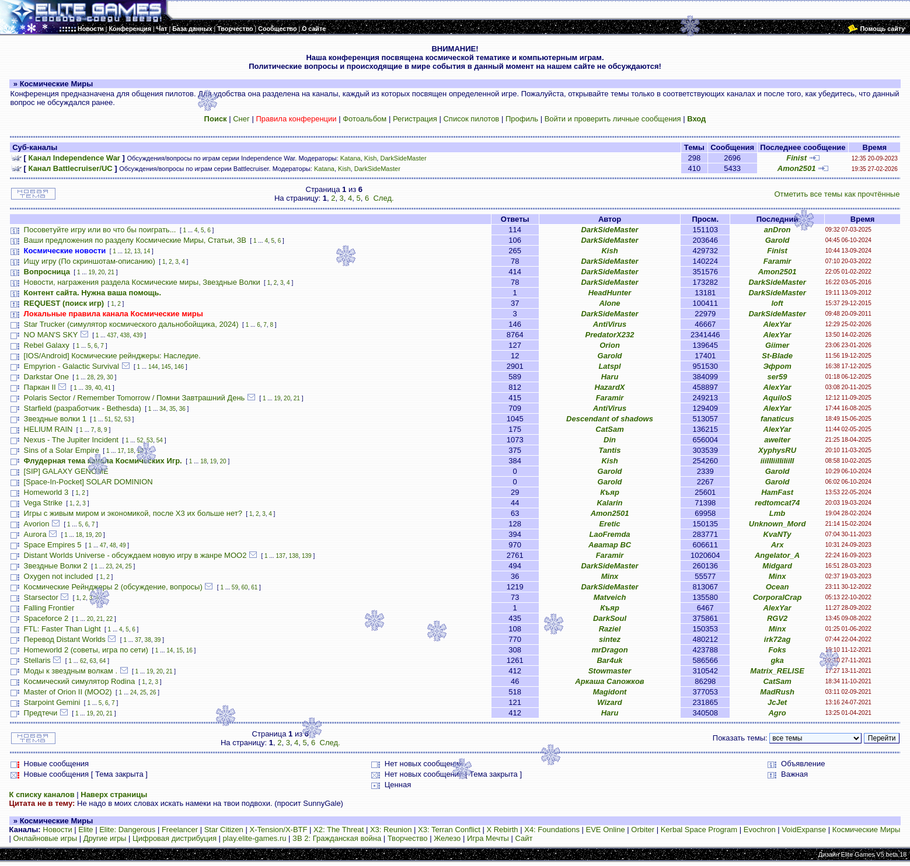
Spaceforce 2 (46, 618)
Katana (350, 158)
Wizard (609, 702)
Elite (85, 829)
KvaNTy (777, 534)
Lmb (777, 513)
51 (107, 419)
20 (101, 272)
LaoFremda (609, 534)
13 (137, 251)
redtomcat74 (777, 502)
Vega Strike (43, 502)
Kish (370, 158)
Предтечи (41, 712)
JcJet (777, 702)
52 (117, 419)
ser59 (777, 376)
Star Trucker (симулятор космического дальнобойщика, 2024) (131, 324)
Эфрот (777, 366)
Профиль (521, 118)
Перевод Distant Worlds (65, 639)
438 (125, 335)
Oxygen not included (58, 576)
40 (98, 388)
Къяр (609, 492)
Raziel (610, 628)
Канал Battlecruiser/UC (71, 168)
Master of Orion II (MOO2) (68, 691)
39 (88, 388)
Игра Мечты (488, 838)
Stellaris (37, 660)
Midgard (777, 565)
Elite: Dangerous (127, 829)
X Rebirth (502, 829)
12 (127, 251)
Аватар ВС (609, 544)
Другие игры (105, 838)
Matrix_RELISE (777, 670)
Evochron (760, 829)
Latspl (609, 366)
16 (189, 650)
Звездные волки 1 (55, 418)
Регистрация (415, 118)
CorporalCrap (777, 597)
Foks (777, 649)
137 (280, 556)
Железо (447, 838)
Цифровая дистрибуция (175, 838)
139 (307, 556)
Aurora (35, 534)
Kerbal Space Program (699, 829)
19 (91, 272)
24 (119, 566)
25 (128, 566)
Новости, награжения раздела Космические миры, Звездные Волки (142, 282)
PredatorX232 (609, 334)
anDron (777, 229)
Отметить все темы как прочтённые (836, 194)
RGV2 (777, 618)
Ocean (777, 586)
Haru (610, 376)
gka (776, 660)
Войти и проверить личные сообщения (613, 118)
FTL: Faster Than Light (62, 628)
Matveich (610, 597)
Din (610, 439)
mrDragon (609, 649)
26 (152, 692)
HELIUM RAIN (48, 429)
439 (138, 335)
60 (245, 587)
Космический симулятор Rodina (79, 681)
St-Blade (777, 355)
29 (100, 377)
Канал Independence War (74, 157)
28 (90, 377)
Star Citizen (223, 829)
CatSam (609, 429)
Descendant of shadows (609, 418)
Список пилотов (471, 118)
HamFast (777, 492)
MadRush (777, 691)
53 (127, 419)
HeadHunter (610, 292)
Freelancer (180, 829)
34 (162, 409)
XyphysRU (777, 450)
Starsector (41, 597)
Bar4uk (609, 660)
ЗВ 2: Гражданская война (336, 838)
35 (172, 409)
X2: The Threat (338, 829)
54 (159, 440)
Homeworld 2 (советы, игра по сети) (86, 649)
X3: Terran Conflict (449, 829)
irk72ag (777, 639)
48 (113, 545)
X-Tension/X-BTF (278, 829)
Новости (57, 829)
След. (383, 198)
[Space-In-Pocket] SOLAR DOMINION (88, 481)
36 (182, 409)
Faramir (777, 261)
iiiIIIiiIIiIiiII (777, 460)
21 (111, 272)
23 (109, 566)
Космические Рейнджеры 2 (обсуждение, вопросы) (113, 586)
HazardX (610, 387)
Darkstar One (46, 376)
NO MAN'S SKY (51, 334)
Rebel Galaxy (46, 345)
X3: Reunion (391, 829)
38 (148, 640)
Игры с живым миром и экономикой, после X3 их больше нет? (133, 513)
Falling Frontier (49, 607)
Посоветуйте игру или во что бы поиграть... (100, 229)
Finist (796, 157)
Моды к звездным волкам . (70, 670)
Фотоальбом (364, 118)
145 (166, 367)
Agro (777, 712)
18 (130, 451)
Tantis (610, 450)
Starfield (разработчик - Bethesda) (82, 408)
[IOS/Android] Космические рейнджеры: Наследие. (112, 355)
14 (147, 251)
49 (122, 545)
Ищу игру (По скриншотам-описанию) (89, 261)
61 (254, 587)
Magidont (610, 691)
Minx (610, 576)
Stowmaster (610, 670)
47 (103, 545)
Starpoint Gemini (52, 702)
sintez (609, 639)
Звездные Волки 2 (56, 565)
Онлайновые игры (45, 838)
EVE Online (605, 829)
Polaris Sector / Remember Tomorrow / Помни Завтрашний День (134, 397)
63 (93, 661)
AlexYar (777, 324)
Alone (609, 303)
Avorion (37, 523)
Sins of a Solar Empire (61, 450)
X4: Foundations (552, 829)
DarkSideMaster (403, 158)
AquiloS (777, 397)
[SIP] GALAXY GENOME (66, 471)
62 (83, 661)
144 (153, 367)
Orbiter (642, 829)
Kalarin (609, 502)
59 (235, 587)
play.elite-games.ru (255, 838)
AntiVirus (609, 324)
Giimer (777, 345)
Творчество (408, 838)
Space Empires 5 (53, 544)
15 (179, 650)
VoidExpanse (804, 829)
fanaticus (777, 418)
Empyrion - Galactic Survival (71, 366)
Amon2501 (796, 168)
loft (777, 303)
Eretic (609, 523)
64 (102, 661)
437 (112, 335)
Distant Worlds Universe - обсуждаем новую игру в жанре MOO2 (135, 555)
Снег (241, 118)
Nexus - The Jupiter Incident (71, 439)
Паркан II (40, 387)
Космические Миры (866, 829)
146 (179, 367)
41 (107, 388)
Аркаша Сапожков (609, 681)
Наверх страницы (114, 794)
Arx (777, 544)
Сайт (524, 838)
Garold (777, 240)
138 (294, 556)
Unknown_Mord (777, 523)
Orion (609, 345)
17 (120, 451)
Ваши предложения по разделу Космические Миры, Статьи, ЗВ (135, 240)
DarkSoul (609, 618)
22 (109, 619)
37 (138, 640)
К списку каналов (42, 794)
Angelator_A (777, 555)
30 (110, 377)
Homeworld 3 (46, 492)
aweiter (777, 439)
